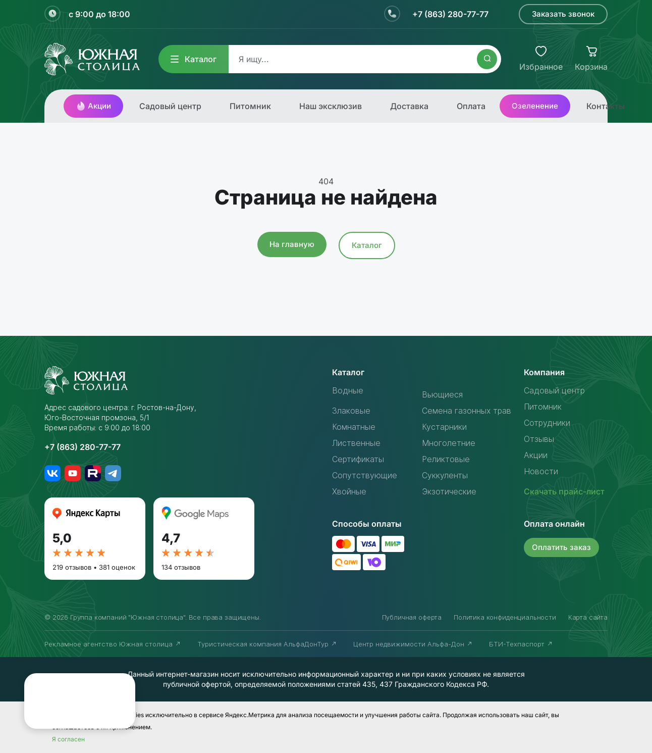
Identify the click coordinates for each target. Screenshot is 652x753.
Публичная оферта (412, 617)
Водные (347, 390)
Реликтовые (446, 459)
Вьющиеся (442, 394)
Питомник (250, 106)
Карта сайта (588, 617)
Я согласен (68, 739)
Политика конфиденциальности (505, 617)
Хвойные (349, 491)
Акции (93, 106)
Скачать (564, 491)
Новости (541, 471)
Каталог (193, 59)
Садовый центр (170, 106)
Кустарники (444, 427)
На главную (291, 244)
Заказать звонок (563, 14)
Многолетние (448, 443)
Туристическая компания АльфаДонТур (267, 644)
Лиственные (356, 443)
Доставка (409, 106)
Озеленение (535, 106)
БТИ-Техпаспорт (521, 644)
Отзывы (539, 439)
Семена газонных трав (466, 411)
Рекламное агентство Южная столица (112, 644)
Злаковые (351, 411)
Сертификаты (358, 459)
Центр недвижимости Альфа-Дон (413, 644)
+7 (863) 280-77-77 (450, 14)
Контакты (605, 106)
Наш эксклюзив (330, 106)
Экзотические (449, 491)
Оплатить (561, 547)
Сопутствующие (364, 475)
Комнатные (353, 427)
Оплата (471, 106)
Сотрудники (547, 423)
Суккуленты (445, 475)
